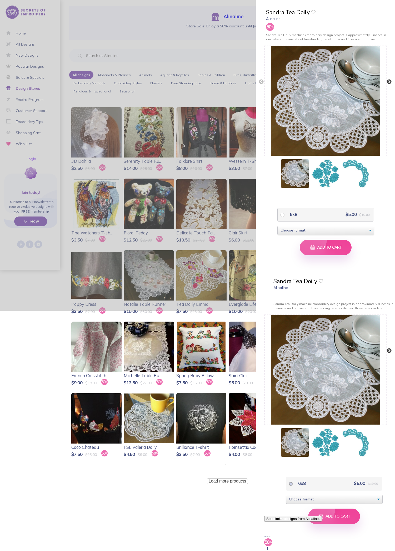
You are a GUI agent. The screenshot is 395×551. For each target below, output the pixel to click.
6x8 (293, 214)
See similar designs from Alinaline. (293, 519)
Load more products (227, 481)
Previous (261, 82)
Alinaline (273, 18)
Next (389, 82)
